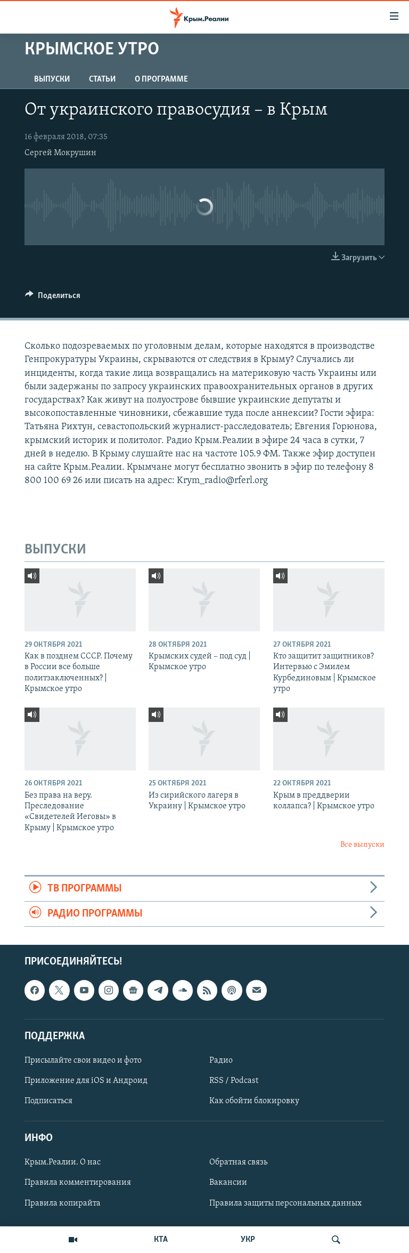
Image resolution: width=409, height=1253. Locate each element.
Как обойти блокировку (254, 1101)
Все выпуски (362, 845)
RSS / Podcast (233, 1081)
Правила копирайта (62, 1203)
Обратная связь (238, 1163)
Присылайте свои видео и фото (83, 1060)
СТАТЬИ (102, 79)
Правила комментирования (77, 1183)
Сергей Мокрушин (60, 153)
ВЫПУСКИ (52, 79)
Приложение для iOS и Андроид (86, 1081)
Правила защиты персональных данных (285, 1203)
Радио (221, 1060)
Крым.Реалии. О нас (62, 1163)
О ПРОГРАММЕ (161, 79)
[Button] (52, 298)
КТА (161, 1239)
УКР (248, 1239)
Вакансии (228, 1183)
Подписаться (48, 1101)
